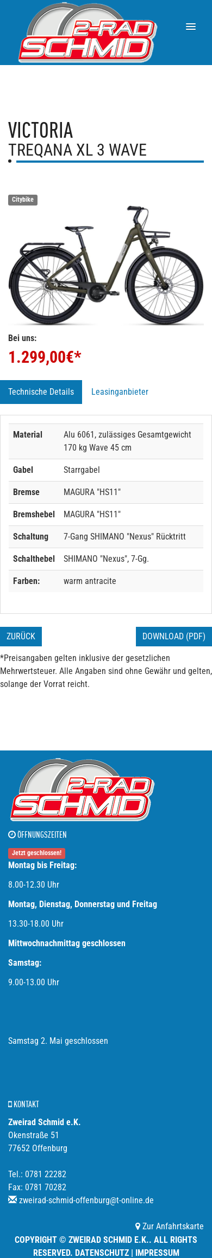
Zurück (21, 636)
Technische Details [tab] (41, 392)
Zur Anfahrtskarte (169, 1226)
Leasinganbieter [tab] (119, 392)
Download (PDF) (173, 636)
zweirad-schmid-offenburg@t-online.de (86, 1200)
